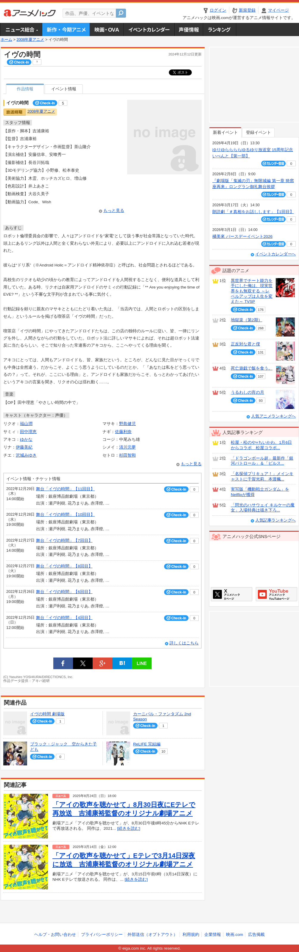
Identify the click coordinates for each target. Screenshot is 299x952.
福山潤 (26, 423)
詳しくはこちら (184, 643)
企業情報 (212, 934)
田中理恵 (28, 432)
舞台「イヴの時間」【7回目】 (64, 540)
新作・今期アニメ (66, 29)
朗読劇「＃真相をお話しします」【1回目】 (253, 212)
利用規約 (191, 934)
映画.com (234, 934)
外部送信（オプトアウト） (152, 934)
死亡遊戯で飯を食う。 (251, 368)
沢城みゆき (26, 455)
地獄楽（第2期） (246, 320)
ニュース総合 (21, 29)
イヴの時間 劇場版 (47, 714)
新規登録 (247, 10)
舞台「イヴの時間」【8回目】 (64, 566)
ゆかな (26, 439)
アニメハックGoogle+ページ (276, 594)
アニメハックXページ (231, 594)
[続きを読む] (128, 828)
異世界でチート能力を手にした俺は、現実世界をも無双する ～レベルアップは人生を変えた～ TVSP (251, 291)
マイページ (278, 10)
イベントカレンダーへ (275, 254)
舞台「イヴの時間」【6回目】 (64, 592)
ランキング (220, 29)
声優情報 (189, 29)
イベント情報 (63, 89)
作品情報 (25, 89)
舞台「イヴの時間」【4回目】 (64, 617)
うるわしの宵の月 (247, 392)
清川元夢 (127, 447)
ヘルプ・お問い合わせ (55, 934)
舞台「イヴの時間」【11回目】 (65, 489)
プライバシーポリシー (102, 934)
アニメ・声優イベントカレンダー (149, 29)
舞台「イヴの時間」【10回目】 (65, 514)
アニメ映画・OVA (107, 29)
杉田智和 (127, 455)
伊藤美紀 (24, 447)
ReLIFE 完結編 (147, 744)
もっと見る (113, 210)
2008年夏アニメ (30, 40)
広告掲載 (256, 934)
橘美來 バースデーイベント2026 (242, 236)
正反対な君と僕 (245, 344)
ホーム (6, 40)
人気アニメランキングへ (273, 416)
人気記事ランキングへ (275, 520)
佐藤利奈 (123, 432)
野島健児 (127, 423)
